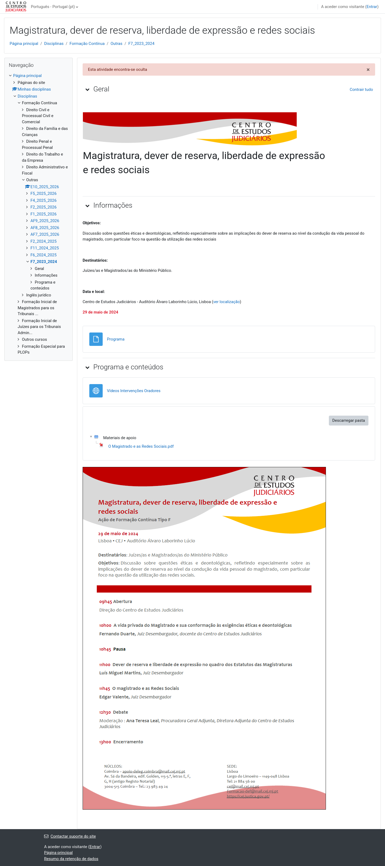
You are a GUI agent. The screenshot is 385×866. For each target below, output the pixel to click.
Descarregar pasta (348, 420)
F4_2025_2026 (43, 200)
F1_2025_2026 (43, 214)
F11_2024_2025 (44, 248)
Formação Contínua (87, 43)
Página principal (24, 43)
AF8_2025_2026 (44, 227)
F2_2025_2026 (43, 207)
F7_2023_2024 (141, 43)
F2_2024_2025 (43, 241)
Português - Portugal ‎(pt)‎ (53, 6)
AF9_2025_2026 (44, 220)
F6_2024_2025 (43, 255)
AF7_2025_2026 (44, 234)
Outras (116, 43)
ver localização (226, 301)
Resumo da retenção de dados (71, 858)
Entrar (372, 6)
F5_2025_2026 (43, 193)
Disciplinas (54, 43)
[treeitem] (38, 214)
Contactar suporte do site (70, 836)
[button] (87, 89)
